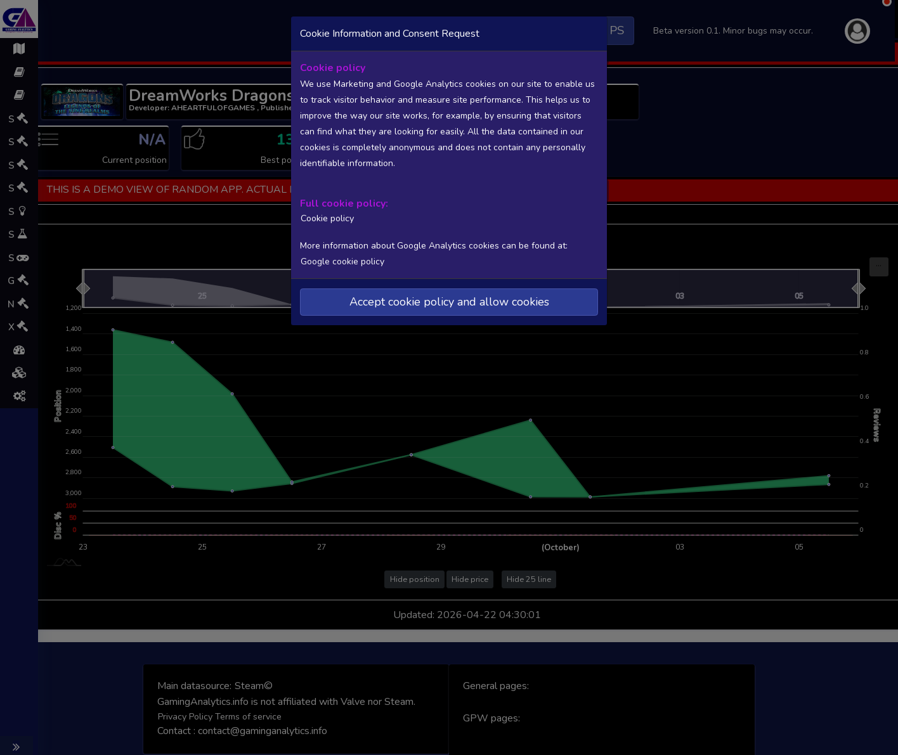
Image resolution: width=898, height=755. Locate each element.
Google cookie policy (342, 260)
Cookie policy (325, 217)
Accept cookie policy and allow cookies (449, 300)
